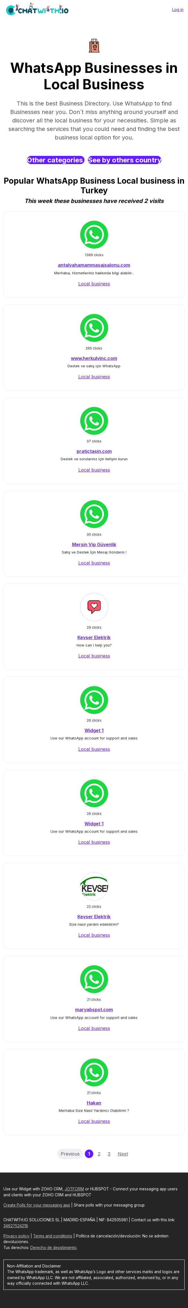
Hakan (94, 1103)
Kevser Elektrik (94, 637)
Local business (94, 284)
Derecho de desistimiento (53, 1247)
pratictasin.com (94, 451)
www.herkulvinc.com (94, 358)
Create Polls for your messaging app (36, 1205)
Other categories (56, 160)
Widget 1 (94, 730)
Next (123, 1154)
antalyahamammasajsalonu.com (94, 265)
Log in (177, 9)
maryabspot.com (94, 1009)
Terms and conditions (52, 1236)
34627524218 (15, 1226)
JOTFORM (74, 1189)
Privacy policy (16, 1236)
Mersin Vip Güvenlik (94, 544)
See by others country (124, 160)
